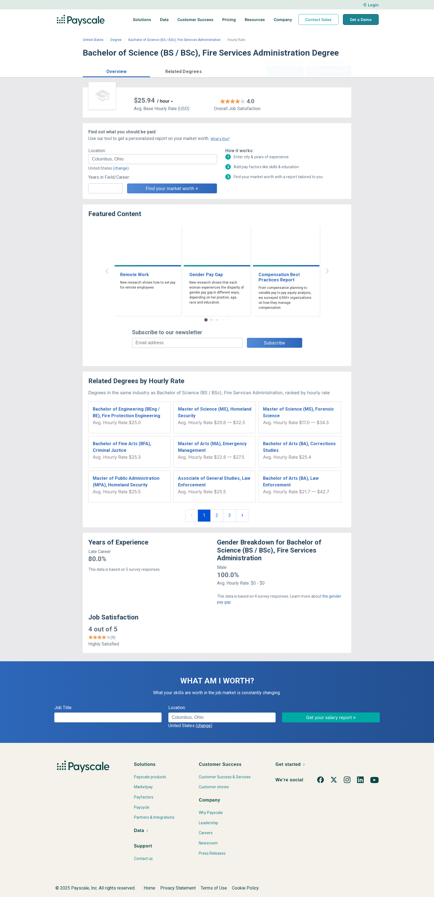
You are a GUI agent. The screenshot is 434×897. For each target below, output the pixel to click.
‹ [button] (107, 270)
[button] (116, 70)
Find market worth (329, 71)
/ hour (163, 101)
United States (93, 40)
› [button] (327, 270)
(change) (121, 168)
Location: (97, 150)
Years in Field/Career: (109, 177)
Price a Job (284, 71)
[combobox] (152, 159)
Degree (116, 40)
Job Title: (63, 707)
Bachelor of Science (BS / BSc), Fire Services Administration (174, 40)
